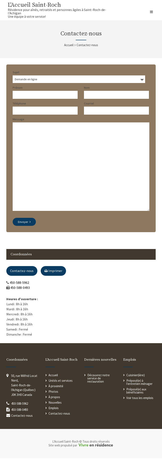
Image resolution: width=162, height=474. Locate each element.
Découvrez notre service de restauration (98, 394)
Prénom (18, 87)
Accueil (68, 45)
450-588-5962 (19, 298)
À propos (54, 413)
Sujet (16, 72)
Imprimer (53, 286)
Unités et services (61, 396)
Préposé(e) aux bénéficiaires (136, 406)
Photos (53, 407)
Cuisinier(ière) (135, 391)
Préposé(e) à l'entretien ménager (139, 398)
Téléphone (19, 103)
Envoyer (24, 238)
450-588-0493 (20, 303)
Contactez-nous (22, 286)
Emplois (54, 424)
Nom (87, 87)
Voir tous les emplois (139, 414)
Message (18, 119)
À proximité (56, 402)
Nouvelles (55, 418)
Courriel (89, 103)
